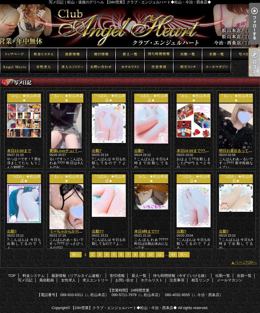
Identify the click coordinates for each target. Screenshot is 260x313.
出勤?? (98, 231)
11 (160, 254)
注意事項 (158, 67)
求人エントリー (72, 67)
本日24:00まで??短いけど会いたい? (207, 151)
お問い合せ (101, 67)
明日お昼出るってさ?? (238, 151)
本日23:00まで (19, 151)
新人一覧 (130, 54)
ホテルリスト (130, 67)
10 (151, 254)
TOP (14, 54)
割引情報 (101, 54)
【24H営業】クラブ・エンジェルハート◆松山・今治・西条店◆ (124, 308)
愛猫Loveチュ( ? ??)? (67, 151)
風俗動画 (14, 67)
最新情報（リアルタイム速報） (72, 54)
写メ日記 (245, 54)
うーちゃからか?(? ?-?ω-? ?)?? (76, 231)
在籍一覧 (216, 54)
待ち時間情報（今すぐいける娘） (158, 54)
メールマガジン (216, 67)
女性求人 (43, 67)
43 (173, 254)
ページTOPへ (246, 262)
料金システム (43, 54)
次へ (183, 254)
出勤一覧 (187, 54)
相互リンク (187, 67)
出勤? (96, 151)
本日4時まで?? (146, 231)
